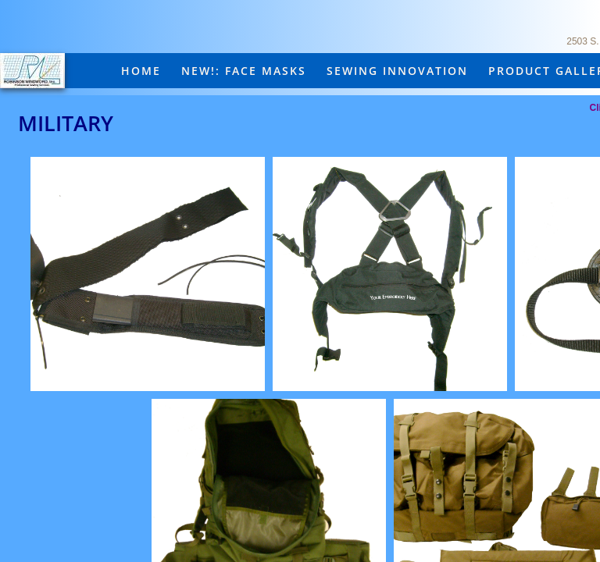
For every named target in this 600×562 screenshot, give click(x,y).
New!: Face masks (243, 70)
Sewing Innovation (397, 70)
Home (141, 70)
